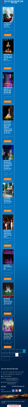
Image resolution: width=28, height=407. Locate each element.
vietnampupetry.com (11, 383)
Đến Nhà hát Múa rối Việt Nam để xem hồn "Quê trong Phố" (8, 301)
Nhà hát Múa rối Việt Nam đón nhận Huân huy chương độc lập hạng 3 (8, 233)
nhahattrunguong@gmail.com (12, 379)
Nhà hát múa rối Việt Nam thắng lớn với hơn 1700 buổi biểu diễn (8, 335)
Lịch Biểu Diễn (3, 24)
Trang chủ (3, 5)
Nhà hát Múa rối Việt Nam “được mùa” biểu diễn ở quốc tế (8, 57)
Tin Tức (3, 30)
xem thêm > (7, 68)
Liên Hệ (3, 35)
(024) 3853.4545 (14, 406)
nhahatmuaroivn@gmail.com (12, 378)
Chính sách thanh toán (6, 391)
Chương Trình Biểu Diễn (3, 17)
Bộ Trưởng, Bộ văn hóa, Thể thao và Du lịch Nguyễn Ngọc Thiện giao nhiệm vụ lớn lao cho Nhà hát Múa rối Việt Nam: (8, 126)
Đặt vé (2, 389)
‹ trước (12, 351)
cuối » (5, 358)
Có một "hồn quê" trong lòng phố (7, 266)
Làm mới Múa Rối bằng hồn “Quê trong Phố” (8, 200)
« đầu (5, 351)
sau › (20, 354)
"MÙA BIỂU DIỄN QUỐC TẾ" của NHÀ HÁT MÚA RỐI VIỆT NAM (8, 90)
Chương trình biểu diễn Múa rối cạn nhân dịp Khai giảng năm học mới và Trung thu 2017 (8, 164)
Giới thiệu (3, 10)
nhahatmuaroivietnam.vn (12, 382)
